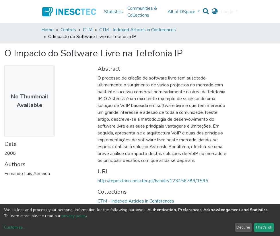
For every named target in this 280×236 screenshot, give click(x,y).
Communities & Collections (142, 11)
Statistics (113, 12)
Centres (68, 30)
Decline (243, 227)
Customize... (14, 227)
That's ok (263, 227)
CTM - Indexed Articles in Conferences (137, 30)
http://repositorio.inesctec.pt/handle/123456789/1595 (153, 181)
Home (47, 30)
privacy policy (74, 216)
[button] (215, 11)
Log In (227, 12)
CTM (87, 30)
